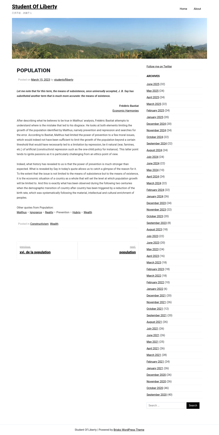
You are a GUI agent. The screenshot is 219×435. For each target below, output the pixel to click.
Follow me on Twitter (159, 66)
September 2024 (157, 143)
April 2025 (153, 97)
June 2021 (153, 335)
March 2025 (154, 104)
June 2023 (153, 242)
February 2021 (155, 361)
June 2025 (153, 84)
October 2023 (155, 216)
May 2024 (153, 170)
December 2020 (156, 374)
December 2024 (156, 123)
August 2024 (154, 150)
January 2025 (155, 117)
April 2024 (153, 176)
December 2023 (156, 203)
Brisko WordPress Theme (129, 429)
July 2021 (152, 328)
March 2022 (154, 275)
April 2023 (153, 256)
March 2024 (154, 183)
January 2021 (155, 368)
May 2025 (153, 90)
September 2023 (157, 223)
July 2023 (152, 236)
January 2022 (155, 289)
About (197, 8)
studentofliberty (63, 79)
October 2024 (155, 137)
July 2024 (152, 157)
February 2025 (155, 110)
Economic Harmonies (126, 110)
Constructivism (39, 223)
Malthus (22, 212)
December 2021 (156, 295)
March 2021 (154, 355)
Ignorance (36, 212)
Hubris (77, 212)
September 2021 (157, 315)
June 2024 (153, 163)
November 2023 (156, 209)
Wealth (88, 212)
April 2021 (153, 348)
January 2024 (155, 196)
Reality (49, 212)
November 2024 (156, 130)
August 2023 (154, 229)
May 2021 (153, 341)
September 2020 (157, 394)
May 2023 (153, 249)
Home (183, 8)
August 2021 (154, 322)
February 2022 (155, 282)
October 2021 (155, 308)
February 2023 (155, 269)
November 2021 (156, 302)
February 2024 (155, 190)
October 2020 (155, 388)
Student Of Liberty (34, 6)
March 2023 (154, 262)
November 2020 (156, 381)
